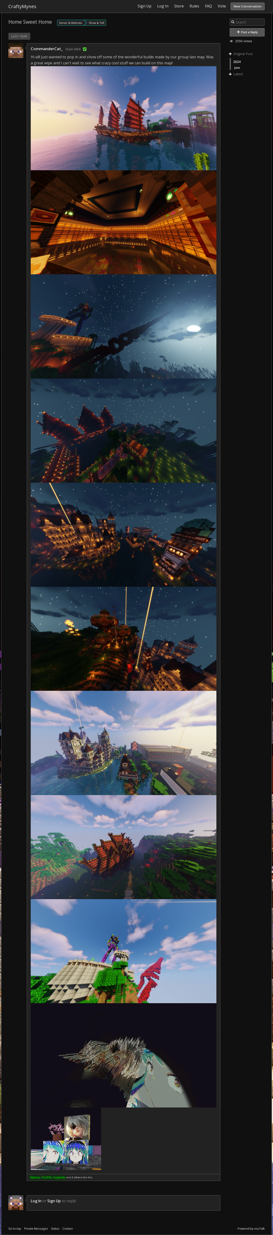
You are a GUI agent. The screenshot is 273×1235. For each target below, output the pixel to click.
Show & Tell (96, 23)
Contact (67, 1229)
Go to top (14, 1229)
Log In (36, 1200)
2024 (237, 61)
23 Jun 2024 (72, 49)
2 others (77, 1177)
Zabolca (35, 1177)
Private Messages (36, 1229)
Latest (236, 74)
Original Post (241, 54)
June (237, 67)
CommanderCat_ (47, 48)
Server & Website (70, 23)
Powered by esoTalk (251, 1229)
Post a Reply (247, 32)
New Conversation (248, 6)
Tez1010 (46, 1177)
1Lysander (59, 1177)
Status (55, 1229)
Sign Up (54, 1200)
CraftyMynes (22, 6)
